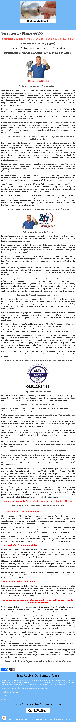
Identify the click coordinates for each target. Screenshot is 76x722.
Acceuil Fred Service (6, 699)
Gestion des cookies (63, 719)
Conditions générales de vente (42, 719)
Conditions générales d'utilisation (18, 719)
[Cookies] (4, 718)
